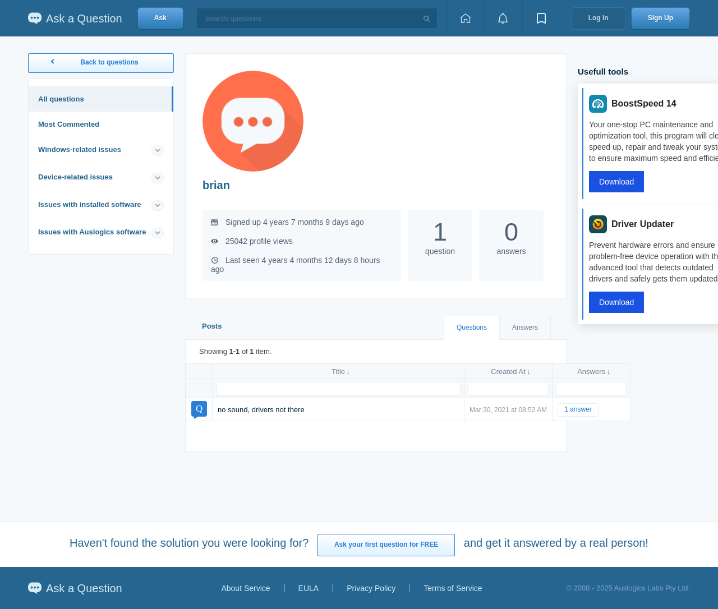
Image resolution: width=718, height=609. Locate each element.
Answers (525, 327)
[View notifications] (503, 18)
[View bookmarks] (541, 18)
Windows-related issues (79, 149)
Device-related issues (75, 177)
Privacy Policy (371, 588)
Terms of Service (453, 588)
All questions (61, 99)
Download (616, 181)
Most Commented (68, 124)
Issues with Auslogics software (92, 232)
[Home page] (465, 18)
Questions (472, 327)
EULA (308, 588)
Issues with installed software (89, 204)
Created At (508, 371)
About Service (245, 588)
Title (338, 371)
